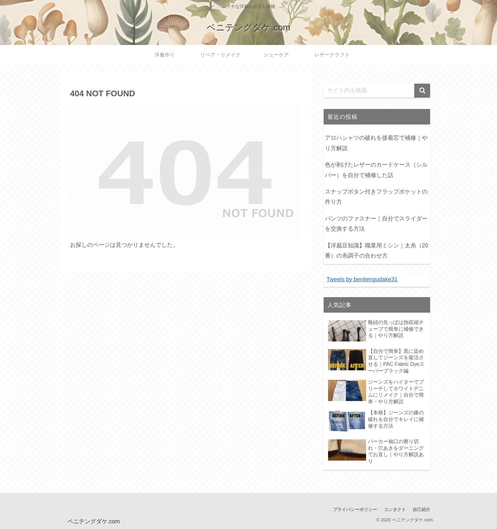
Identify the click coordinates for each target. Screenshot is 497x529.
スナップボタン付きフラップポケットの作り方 (376, 196)
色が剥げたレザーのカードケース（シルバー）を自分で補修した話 (376, 170)
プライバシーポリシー (355, 509)
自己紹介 (421, 509)
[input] (377, 91)
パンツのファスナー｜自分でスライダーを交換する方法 (376, 223)
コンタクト (395, 509)
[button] (422, 91)
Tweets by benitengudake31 (361, 279)
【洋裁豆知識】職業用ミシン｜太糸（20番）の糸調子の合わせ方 (376, 250)
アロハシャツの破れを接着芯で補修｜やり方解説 (376, 143)
